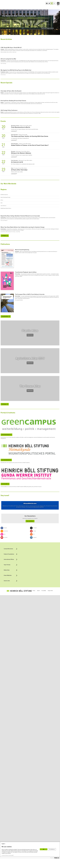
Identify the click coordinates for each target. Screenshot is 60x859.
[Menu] (58, 3)
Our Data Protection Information (7, 855)
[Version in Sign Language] (49, 3)
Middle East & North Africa (6, 437)
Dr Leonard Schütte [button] (19, 605)
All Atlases (4, 710)
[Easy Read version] (47, 3)
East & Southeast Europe (5, 426)
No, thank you (52, 849)
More (4, 22)
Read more (30, 640)
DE (54, 3)
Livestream (13, 360)
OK (43, 849)
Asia (1, 432)
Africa (2, 429)
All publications (5, 622)
